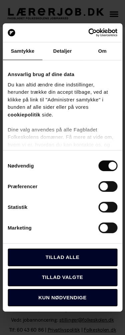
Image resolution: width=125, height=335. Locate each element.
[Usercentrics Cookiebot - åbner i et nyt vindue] (89, 32)
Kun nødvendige (62, 297)
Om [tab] (102, 50)
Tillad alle (63, 257)
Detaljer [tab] (62, 50)
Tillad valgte (62, 277)
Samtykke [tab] (22, 50)
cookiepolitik (24, 114)
